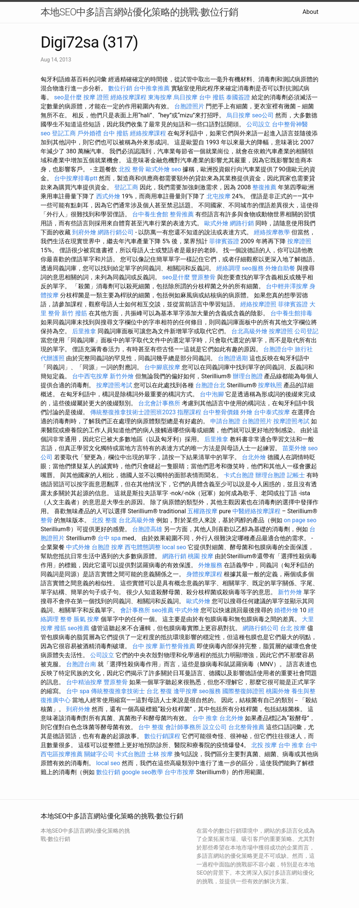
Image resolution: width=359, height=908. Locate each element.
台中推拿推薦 (152, 88)
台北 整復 (159, 691)
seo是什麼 (68, 97)
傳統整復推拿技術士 (118, 691)
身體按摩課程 (204, 574)
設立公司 (215, 727)
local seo (174, 547)
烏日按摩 (185, 97)
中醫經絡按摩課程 (256, 511)
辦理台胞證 (248, 376)
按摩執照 (270, 385)
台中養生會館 (150, 214)
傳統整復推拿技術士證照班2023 (133, 412)
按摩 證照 (96, 97)
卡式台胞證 (239, 475)
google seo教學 (142, 772)
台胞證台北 (210, 385)
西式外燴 (108, 196)
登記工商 (64, 133)
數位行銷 (120, 88)
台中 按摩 (145, 646)
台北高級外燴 (249, 331)
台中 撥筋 (212, 97)
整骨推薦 (182, 214)
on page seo (300, 520)
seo (45, 133)
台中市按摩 (179, 772)
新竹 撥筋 (74, 313)
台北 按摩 (293, 628)
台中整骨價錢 (221, 412)
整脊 (66, 619)
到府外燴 (84, 232)
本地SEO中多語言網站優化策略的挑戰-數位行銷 (139, 12)
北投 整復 (104, 520)
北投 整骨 (131, 169)
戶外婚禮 (89, 133)
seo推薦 (162, 610)
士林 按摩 (160, 754)
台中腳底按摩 (162, 367)
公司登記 (306, 331)
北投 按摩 (264, 745)
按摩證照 (299, 241)
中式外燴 (78, 547)
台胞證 (101, 547)
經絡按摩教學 (272, 232)
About (310, 11)
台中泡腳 (212, 394)
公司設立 (258, 124)
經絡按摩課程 (128, 97)
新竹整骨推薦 (177, 646)
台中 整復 (151, 727)
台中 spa (109, 538)
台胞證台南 (81, 664)
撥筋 (60, 628)
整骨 (47, 520)
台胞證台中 (278, 349)
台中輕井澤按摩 (287, 286)
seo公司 (263, 115)
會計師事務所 (183, 727)
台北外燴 (254, 457)
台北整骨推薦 (246, 727)
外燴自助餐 (280, 268)
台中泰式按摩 (272, 412)
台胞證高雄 (147, 529)
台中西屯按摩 (90, 376)
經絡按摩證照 (258, 304)
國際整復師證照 (243, 691)
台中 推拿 (205, 718)
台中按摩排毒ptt (75, 178)
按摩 (117, 547)
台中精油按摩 (84, 682)
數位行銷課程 (162, 736)
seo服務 (253, 268)
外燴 (246, 412)
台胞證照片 (189, 106)
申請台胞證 (225, 421)
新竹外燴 (122, 376)
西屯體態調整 (143, 547)
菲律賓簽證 (224, 241)
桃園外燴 (278, 691)
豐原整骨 (204, 277)
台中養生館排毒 (291, 313)
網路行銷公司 (116, 232)
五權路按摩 (202, 511)
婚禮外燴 (286, 610)
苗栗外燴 (294, 448)
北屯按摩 (219, 196)
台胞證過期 (233, 358)
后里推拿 (84, 331)
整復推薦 (264, 187)
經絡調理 (228, 268)
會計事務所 (135, 610)
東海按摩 (160, 97)
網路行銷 (242, 223)
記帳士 (296, 475)
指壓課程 (189, 412)
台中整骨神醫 (290, 124)
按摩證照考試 (114, 385)
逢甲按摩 (185, 691)
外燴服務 (210, 565)
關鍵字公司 (99, 754)
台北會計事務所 (159, 403)
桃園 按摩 (200, 556)
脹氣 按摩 (86, 619)
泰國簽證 (238, 97)
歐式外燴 (158, 169)
